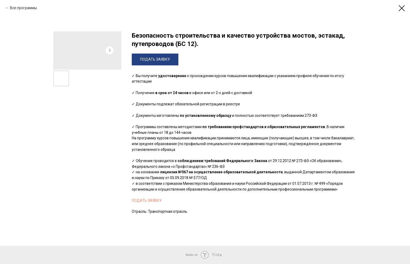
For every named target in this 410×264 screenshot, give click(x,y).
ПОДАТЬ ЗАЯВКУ (147, 200)
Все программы (23, 8)
